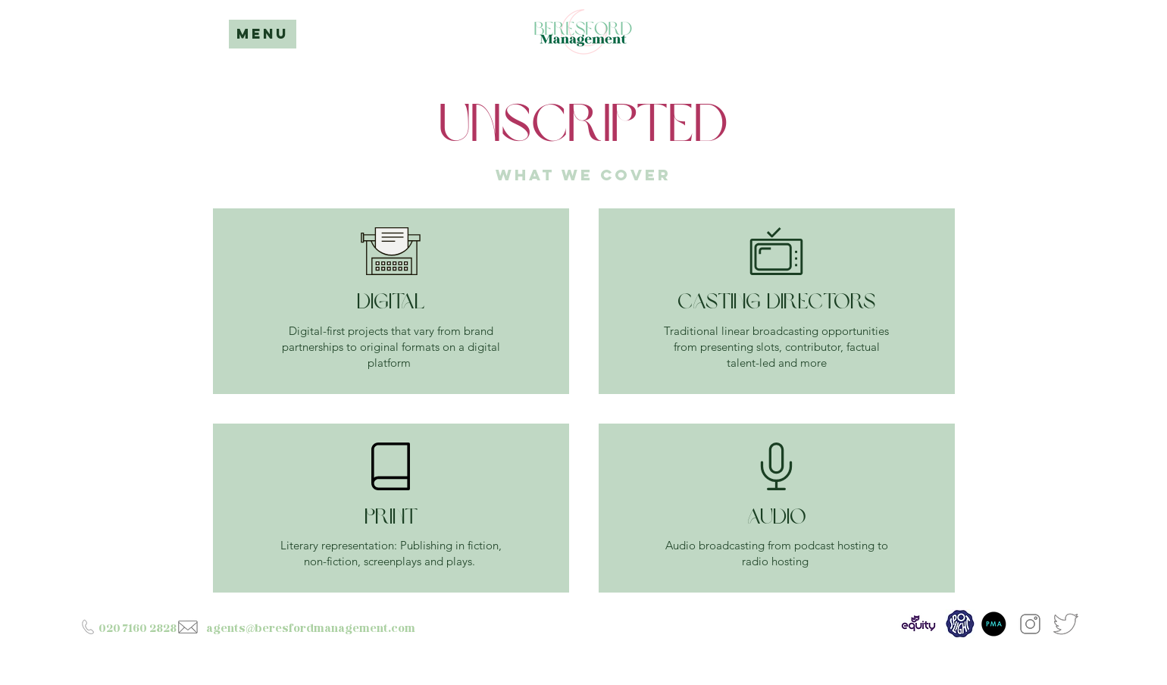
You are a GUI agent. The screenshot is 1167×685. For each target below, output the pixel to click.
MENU (262, 33)
